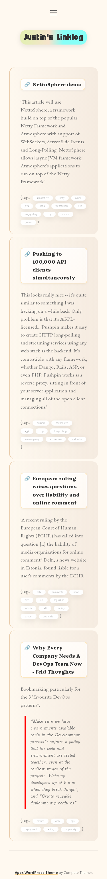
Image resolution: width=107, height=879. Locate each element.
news (76, 592)
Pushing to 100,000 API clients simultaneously (54, 265)
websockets (61, 206)
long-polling (31, 214)
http (49, 214)
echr (39, 592)
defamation (48, 616)
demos (65, 214)
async (78, 198)
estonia (28, 608)
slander (28, 616)
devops (41, 821)
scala (42, 206)
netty (62, 198)
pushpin (41, 423)
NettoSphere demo (57, 84)
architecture (56, 439)
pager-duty (70, 829)
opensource (62, 423)
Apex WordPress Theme (36, 872)
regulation (59, 600)
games (28, 222)
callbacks (77, 439)
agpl (27, 431)
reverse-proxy (32, 439)
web (27, 600)
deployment (31, 829)
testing (51, 829)
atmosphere (43, 198)
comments (57, 592)
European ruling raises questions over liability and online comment (56, 490)
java (27, 206)
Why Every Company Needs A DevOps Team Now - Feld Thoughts (57, 659)
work (57, 821)
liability (61, 608)
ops (72, 821)
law (41, 600)
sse (80, 206)
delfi (45, 608)
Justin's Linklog (53, 37)
